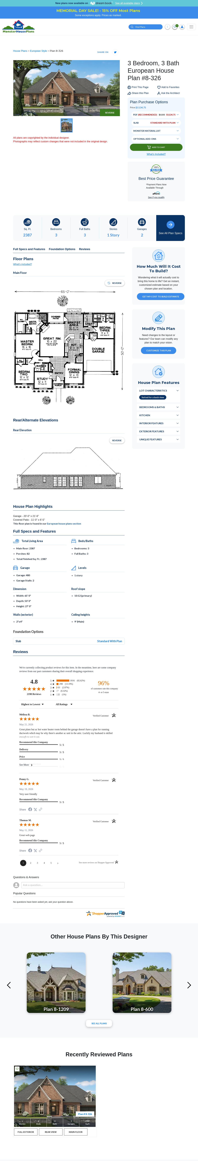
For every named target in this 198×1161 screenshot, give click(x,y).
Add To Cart (156, 147)
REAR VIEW (51, 1132)
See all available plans (129, 3)
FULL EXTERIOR (26, 1132)
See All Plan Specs (170, 228)
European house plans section (64, 523)
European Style (39, 51)
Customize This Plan (158, 350)
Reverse (109, 112)
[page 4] (44, 863)
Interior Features (151, 423)
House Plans (20, 51)
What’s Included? (156, 154)
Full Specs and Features (29, 249)
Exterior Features (151, 431)
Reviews (84, 249)
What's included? (22, 264)
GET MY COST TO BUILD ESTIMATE (160, 296)
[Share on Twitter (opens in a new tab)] (35, 809)
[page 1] (23, 863)
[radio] (68, 681)
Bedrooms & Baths (152, 407)
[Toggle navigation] (191, 27)
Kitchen (144, 415)
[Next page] (57, 863)
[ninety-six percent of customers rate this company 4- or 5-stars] (103, 686)
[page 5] (51, 863)
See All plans (99, 1023)
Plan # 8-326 (85, 1113)
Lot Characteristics (153, 390)
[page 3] (37, 863)
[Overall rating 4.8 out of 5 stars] (34, 688)
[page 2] (30, 863)
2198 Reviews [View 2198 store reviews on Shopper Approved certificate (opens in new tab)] (38, 694)
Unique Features (150, 439)
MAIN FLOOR (75, 1132)
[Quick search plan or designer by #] (146, 26)
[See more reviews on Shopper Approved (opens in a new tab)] (40, 809)
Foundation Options (62, 249)
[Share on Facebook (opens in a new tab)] (30, 809)
